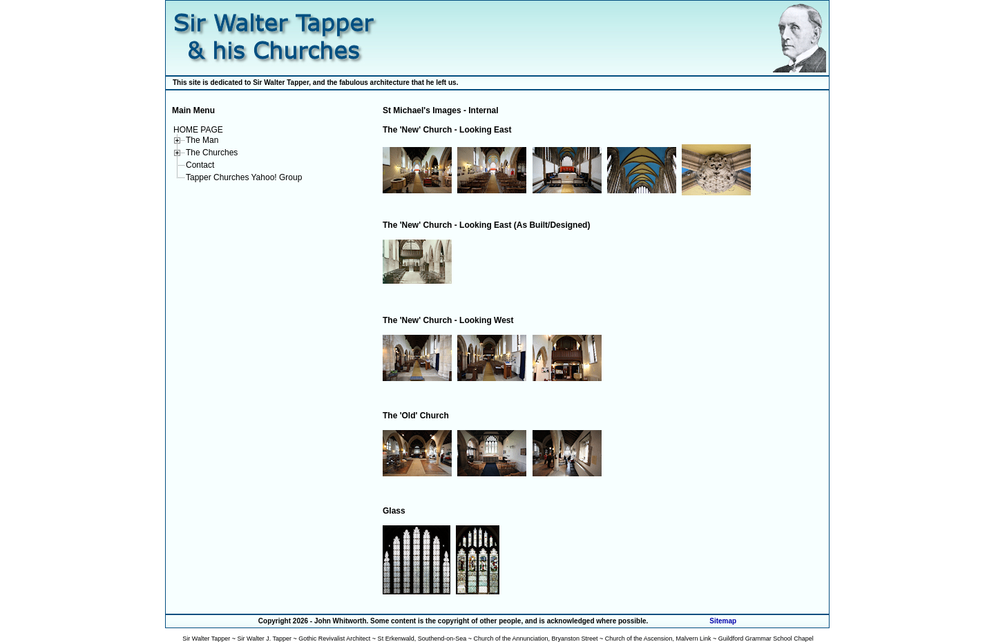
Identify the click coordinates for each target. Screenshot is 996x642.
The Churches (212, 152)
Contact (200, 165)
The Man (202, 140)
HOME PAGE (198, 130)
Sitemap (722, 621)
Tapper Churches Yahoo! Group (244, 177)
